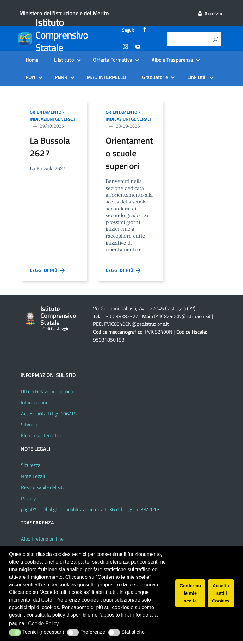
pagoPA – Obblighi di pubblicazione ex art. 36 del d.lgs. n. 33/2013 (90, 509)
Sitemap (29, 424)
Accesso (209, 13)
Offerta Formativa (112, 59)
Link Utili (197, 77)
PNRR (61, 77)
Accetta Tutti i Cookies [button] (221, 593)
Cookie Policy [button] (43, 623)
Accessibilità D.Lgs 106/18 (49, 413)
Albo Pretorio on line (42, 538)
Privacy (28, 498)
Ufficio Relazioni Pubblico (47, 391)
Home (32, 59)
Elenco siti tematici (41, 435)
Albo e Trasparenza (172, 59)
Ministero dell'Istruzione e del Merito (64, 13)
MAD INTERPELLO (106, 77)
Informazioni (34, 402)
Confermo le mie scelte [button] (190, 593)
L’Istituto (64, 59)
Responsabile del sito (43, 487)
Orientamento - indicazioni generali (52, 115)
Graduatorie (155, 77)
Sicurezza (30, 465)
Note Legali (33, 476)
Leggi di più (47, 270)
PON (30, 77)
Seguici (128, 30)
